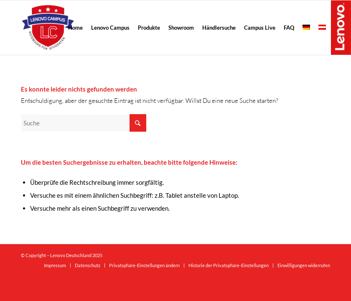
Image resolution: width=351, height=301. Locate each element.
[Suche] (83, 123)
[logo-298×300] (48, 27)
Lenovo (341, 27)
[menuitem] (75, 27)
